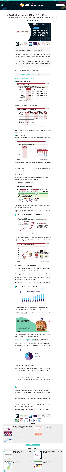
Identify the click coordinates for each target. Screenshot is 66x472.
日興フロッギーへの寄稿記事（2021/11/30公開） (29, 74)
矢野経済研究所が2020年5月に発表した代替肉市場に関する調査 (26, 339)
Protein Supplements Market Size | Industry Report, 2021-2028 (26, 384)
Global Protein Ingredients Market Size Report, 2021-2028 (25, 289)
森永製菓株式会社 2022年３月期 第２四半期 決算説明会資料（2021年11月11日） (29, 78)
